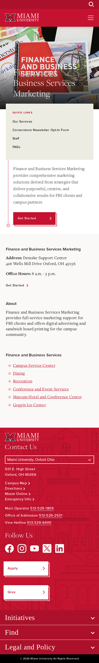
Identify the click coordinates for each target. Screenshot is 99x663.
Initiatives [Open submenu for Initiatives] (20, 618)
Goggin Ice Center (29, 404)
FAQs (17, 147)
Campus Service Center (34, 365)
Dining (19, 373)
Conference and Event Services (41, 389)
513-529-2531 (50, 515)
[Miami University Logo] (22, 17)
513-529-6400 (39, 522)
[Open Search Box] (91, 4)
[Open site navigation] (90, 17)
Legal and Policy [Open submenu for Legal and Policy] (30, 647)
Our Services (22, 121)
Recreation (22, 381)
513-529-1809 (42, 508)
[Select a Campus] (49, 460)
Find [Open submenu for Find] (12, 632)
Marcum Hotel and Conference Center (47, 396)
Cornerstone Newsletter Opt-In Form (41, 130)
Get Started (15, 285)
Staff (16, 138)
